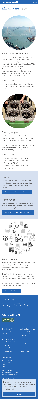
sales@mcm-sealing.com (10, 372)
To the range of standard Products (17, 192)
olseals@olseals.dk (8, 346)
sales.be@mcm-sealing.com (24, 345)
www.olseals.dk (7, 348)
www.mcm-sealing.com (27, 348)
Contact (35, 2)
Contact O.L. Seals (11, 291)
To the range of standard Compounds (18, 212)
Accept (19, 394)
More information (9, 389)
